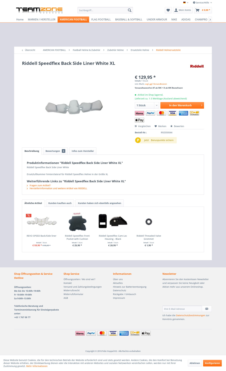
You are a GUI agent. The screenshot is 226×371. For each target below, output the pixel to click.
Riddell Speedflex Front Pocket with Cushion (77, 237)
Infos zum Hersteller (83, 150)
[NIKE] (174, 19)
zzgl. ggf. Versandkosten (156, 84)
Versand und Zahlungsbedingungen (83, 286)
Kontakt (68, 283)
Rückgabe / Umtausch (124, 294)
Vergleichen (143, 126)
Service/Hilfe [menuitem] (201, 2)
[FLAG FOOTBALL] (101, 19)
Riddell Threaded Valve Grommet (149, 237)
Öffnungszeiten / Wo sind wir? (79, 279)
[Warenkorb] (203, 10)
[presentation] (186, 298)
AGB (66, 297)
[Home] (20, 19)
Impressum (119, 297)
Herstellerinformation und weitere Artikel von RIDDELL (57, 188)
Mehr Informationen (37, 366)
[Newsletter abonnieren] (207, 309)
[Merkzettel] (168, 10)
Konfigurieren (212, 363)
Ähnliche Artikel (33, 203)
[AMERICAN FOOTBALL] (73, 19)
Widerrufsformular (73, 294)
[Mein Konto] (183, 10)
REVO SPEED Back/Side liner (41, 235)
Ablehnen (195, 363)
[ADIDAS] (186, 19)
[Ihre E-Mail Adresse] (182, 309)
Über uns (118, 279)
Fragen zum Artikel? (39, 185)
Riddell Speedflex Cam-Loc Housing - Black (113, 237)
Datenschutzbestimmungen (190, 315)
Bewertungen (55, 151)
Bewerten (177, 126)
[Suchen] (129, 10)
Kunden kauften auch (60, 203)
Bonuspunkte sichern (162, 140)
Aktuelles (118, 283)
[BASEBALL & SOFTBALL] (129, 19)
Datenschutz (119, 290)
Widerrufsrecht (72, 290)
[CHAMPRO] (201, 19)
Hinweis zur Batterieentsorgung (129, 286)
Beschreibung (31, 150)
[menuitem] (105, 10)
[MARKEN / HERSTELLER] (42, 19)
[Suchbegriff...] (105, 10)
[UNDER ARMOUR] (157, 19)
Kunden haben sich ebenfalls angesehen (99, 203)
